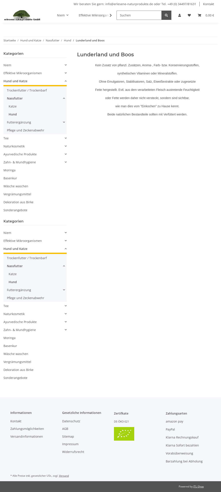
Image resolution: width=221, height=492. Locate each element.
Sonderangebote (15, 210)
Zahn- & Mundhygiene (19, 162)
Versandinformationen (26, 436)
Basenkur (10, 178)
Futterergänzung (19, 122)
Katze (13, 106)
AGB (65, 429)
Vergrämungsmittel (17, 194)
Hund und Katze (15, 81)
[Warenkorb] (206, 15)
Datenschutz (71, 421)
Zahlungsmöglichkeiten (27, 429)
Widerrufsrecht (73, 452)
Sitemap (68, 436)
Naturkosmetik (14, 146)
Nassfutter (15, 98)
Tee (6, 138)
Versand (64, 476)
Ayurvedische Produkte (20, 154)
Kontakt (208, 4)
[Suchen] (139, 15)
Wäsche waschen (15, 186)
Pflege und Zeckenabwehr (25, 130)
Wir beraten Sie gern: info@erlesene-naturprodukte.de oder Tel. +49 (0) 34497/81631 (135, 4)
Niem (7, 65)
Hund (13, 114)
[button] (179, 15)
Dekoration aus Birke (18, 202)
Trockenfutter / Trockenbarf (27, 90)
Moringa (9, 170)
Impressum (70, 444)
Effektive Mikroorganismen (22, 73)
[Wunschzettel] (189, 15)
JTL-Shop (198, 486)
